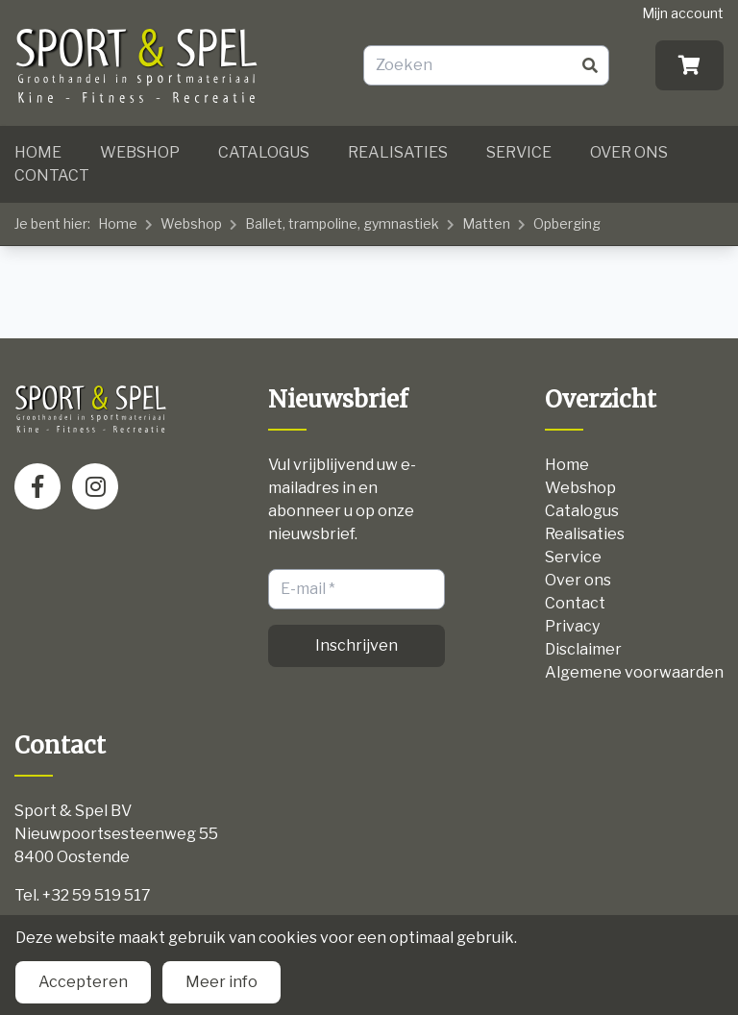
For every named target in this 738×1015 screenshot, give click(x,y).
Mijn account (683, 13)
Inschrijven (356, 645)
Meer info (221, 982)
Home (38, 152)
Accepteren (83, 982)
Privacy (572, 626)
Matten (486, 223)
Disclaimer (583, 649)
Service (519, 152)
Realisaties (398, 152)
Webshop (140, 152)
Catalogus (263, 152)
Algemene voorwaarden (634, 672)
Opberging (567, 223)
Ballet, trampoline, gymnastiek (342, 223)
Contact (51, 175)
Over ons (629, 152)
